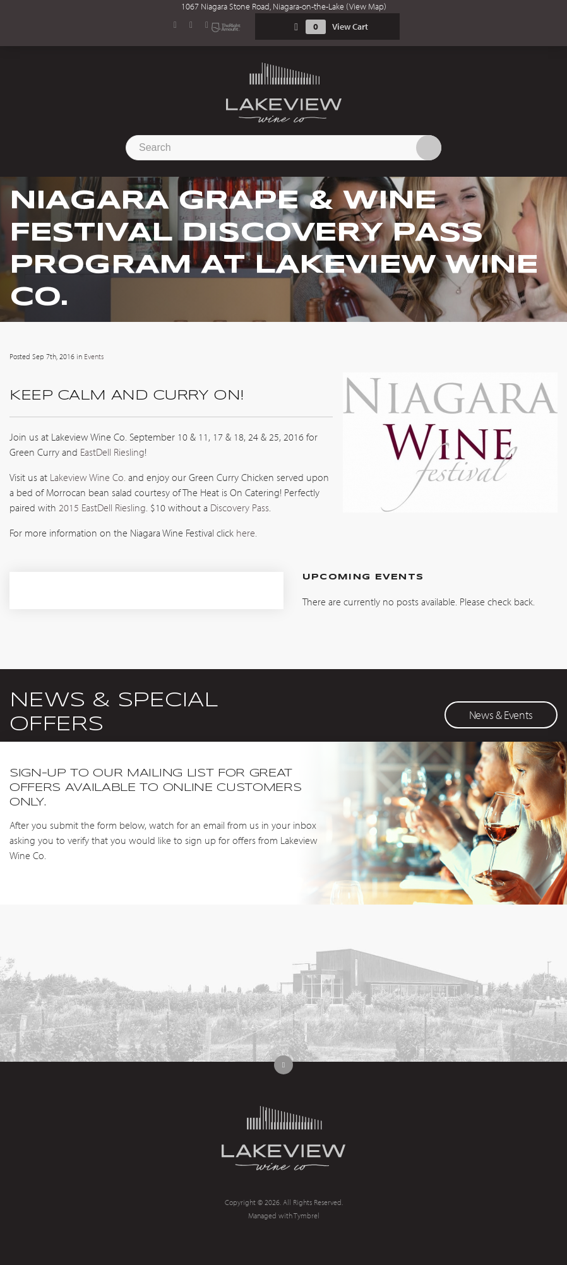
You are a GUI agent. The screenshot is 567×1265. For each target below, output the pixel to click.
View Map (366, 6)
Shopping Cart (296, 27)
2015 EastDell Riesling (102, 507)
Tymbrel (306, 1215)
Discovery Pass (239, 507)
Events (94, 356)
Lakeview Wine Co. (88, 477)
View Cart (350, 26)
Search (428, 147)
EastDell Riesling (112, 452)
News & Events (501, 715)
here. (246, 532)
